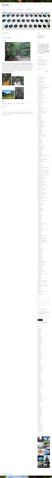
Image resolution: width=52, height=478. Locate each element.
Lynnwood (39, 268)
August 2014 (39, 373)
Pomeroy (39, 190)
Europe (38, 99)
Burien (39, 206)
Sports (38, 166)
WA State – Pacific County (41, 238)
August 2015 (39, 358)
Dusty (39, 287)
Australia (38, 80)
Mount (15, 113)
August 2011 (39, 416)
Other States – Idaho (40, 126)
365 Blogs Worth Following (10, 9)
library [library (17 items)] (47, 47)
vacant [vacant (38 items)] (40, 53)
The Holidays (39, 176)
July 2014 (38, 374)
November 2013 (39, 383)
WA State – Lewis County (41, 235)
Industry (38, 115)
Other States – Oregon (40, 134)
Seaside (39, 133)
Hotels (38, 114)
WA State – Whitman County (41, 285)
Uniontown (39, 290)
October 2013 (39, 384)
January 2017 (39, 338)
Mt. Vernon (39, 263)
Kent (39, 212)
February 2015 (39, 366)
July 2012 (38, 402)
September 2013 (40, 385)
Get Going (5, 5)
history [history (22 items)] (38, 47)
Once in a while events (40, 121)
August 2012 (39, 401)
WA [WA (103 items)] (43, 53)
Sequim (39, 199)
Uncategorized (39, 179)
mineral (12, 113)
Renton (39, 217)
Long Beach (40, 239)
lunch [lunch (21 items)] (49, 47)
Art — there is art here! (40, 77)
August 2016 (39, 344)
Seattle (39, 219)
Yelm (39, 279)
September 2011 (40, 414)
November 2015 (39, 355)
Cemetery (38, 97)
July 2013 (38, 388)
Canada (38, 93)
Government (39, 109)
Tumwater (39, 278)
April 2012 (38, 406)
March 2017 (39, 335)
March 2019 (39, 328)
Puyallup (39, 253)
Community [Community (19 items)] (39, 45)
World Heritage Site (41, 112)
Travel (38, 178)
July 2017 (38, 332)
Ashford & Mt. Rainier (13, 112)
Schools (38, 163)
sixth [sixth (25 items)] (40, 51)
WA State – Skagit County (41, 262)
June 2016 (38, 346)
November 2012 (39, 397)
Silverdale (39, 227)
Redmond (39, 216)
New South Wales (41, 81)
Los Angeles (40, 123)
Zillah (39, 292)
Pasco (39, 188)
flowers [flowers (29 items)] (46, 45)
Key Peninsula (40, 250)
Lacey (39, 274)
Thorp (39, 233)
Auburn (39, 201)
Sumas (39, 284)
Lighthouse (39, 116)
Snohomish (40, 269)
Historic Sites (18, 112)
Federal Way (40, 210)
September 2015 (40, 357)
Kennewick (39, 185)
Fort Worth (39, 139)
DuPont (39, 242)
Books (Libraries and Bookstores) (42, 87)
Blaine (39, 283)
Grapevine (39, 143)
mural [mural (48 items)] (42, 48)
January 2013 (39, 395)
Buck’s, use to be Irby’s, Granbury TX (43, 60)
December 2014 (39, 368)
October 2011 (39, 413)
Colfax (39, 286)
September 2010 (40, 429)
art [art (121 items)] (43, 44)
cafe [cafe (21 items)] (40, 44)
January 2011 (39, 424)
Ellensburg (39, 230)
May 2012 (38, 405)
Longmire (9, 113)
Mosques (39, 150)
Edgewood (39, 244)
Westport (39, 195)
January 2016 (39, 352)
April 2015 (38, 363)
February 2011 (39, 423)
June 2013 (38, 389)
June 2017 (38, 333)
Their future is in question (41, 177)
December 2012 (39, 396)
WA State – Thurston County (41, 273)
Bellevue (39, 202)
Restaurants (39, 154)
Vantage (39, 234)
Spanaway (39, 256)
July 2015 (38, 360)
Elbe (38, 245)
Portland (39, 132)
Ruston (39, 255)
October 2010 (39, 428)
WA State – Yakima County (41, 291)
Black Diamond (40, 204)
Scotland (39, 105)
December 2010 (39, 425)
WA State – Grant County (42, 193)
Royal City (38, 162)
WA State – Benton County (41, 184)
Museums (39, 117)
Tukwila (39, 221)
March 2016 (39, 350)
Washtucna (40, 183)
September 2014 (40, 372)
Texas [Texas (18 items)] (38, 52)
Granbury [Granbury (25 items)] (38, 46)
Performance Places (40, 145)
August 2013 (39, 386)
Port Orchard (40, 224)
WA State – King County (41, 200)
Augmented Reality (40, 78)
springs (30, 113)
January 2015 (39, 367)
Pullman (39, 289)
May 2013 (38, 390)
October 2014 (39, 371)
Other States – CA (40, 122)
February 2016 (39, 351)
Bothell (39, 205)
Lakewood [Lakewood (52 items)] (44, 47)
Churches (39, 149)
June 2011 (38, 418)
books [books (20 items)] (38, 44)
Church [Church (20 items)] (45, 44)
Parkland (39, 252)
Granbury (39, 142)
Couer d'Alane (40, 127)
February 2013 (39, 394)
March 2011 (39, 422)
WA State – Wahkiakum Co (41, 280)
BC (37, 83)
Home (3, 9)
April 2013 (38, 391)
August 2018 (39, 329)
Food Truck (39, 156)
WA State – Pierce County (41, 240)
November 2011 (39, 412)
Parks (22, 112)
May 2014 (38, 375)
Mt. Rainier (17, 113)
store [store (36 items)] (42, 51)
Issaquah (39, 211)
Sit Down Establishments (42, 159)
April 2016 (38, 349)
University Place (40, 261)
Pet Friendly (39, 146)
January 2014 (39, 380)
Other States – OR (40, 131)
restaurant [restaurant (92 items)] (40, 49)
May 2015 (38, 362)
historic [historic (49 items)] (46, 46)
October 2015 (39, 356)
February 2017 (39, 337)
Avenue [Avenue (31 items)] (46, 43)
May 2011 (38, 419)
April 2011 (38, 420)
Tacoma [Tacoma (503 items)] (46, 51)
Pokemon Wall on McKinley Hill (42, 63)
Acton (39, 137)
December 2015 (39, 354)
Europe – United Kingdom (41, 101)
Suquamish (40, 228)
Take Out (39, 160)
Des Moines (40, 208)
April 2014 (38, 377)
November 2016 (39, 340)
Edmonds (39, 266)
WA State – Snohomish (40, 264)
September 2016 (40, 343)
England (39, 103)
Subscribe (40, 319)
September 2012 (40, 400)
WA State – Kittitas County (41, 229)
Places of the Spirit (40, 148)
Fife (38, 246)
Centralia (39, 236)
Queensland (40, 82)
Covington (39, 207)
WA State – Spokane (40, 270)
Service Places (39, 165)
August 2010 (39, 430)
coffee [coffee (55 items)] (47, 44)
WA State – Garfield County (41, 189)
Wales (39, 106)
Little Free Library (40, 88)
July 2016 (38, 345)
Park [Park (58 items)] (43, 48)
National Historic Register (42, 111)
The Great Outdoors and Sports (42, 174)
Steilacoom (39, 257)
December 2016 (39, 339)
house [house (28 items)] (41, 47)
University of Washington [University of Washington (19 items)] (42, 52)
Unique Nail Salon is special (41, 65)
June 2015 (38, 361)
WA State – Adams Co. (40, 182)
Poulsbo (39, 225)
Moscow (39, 129)
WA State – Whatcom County (41, 281)
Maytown (39, 275)
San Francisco (40, 125)
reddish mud (27, 113)
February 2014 (39, 379)
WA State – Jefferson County (41, 196)
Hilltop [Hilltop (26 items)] (44, 46)
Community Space (40, 98)
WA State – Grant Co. (40, 191)
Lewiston (39, 128)
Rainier (23, 113)
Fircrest (39, 247)
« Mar (38, 305)
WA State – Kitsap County (41, 223)
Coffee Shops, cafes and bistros (43, 155)
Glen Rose (39, 140)
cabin (5, 113)
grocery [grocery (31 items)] (42, 46)
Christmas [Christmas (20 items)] (42, 44)
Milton (39, 213)
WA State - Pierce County (26, 112)
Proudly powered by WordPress (6, 473)
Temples (39, 151)
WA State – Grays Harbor (41, 194)
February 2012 (39, 408)
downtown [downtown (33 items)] (42, 45)
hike (7, 113)
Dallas (39, 138)
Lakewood (39, 251)
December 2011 (39, 411)
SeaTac (39, 218)
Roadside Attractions (40, 161)
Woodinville (40, 222)
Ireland (39, 104)
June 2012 (38, 403)
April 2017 (38, 334)
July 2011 (38, 417)
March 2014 (39, 378)
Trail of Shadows (6, 38)
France (39, 100)
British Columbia (39, 89)
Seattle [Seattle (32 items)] (38, 51)
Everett (39, 267)
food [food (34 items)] (48, 45)
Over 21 (39, 157)
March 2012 (39, 407)
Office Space (39, 120)
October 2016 (39, 341)
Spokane (39, 272)
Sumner (39, 258)
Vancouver (39, 92)
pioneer (21, 113)
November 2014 (39, 369)
